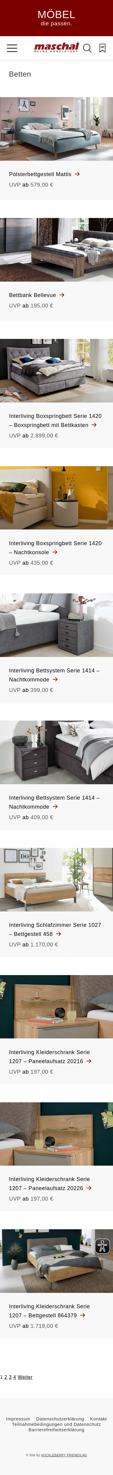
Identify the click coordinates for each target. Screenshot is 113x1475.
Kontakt (98, 1418)
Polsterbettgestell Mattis (41, 174)
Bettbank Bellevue (33, 295)
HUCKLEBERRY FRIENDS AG (64, 1455)
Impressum (18, 1418)
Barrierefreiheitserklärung (56, 1429)
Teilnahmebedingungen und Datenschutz (56, 1424)
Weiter (25, 1377)
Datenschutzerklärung (60, 1418)
